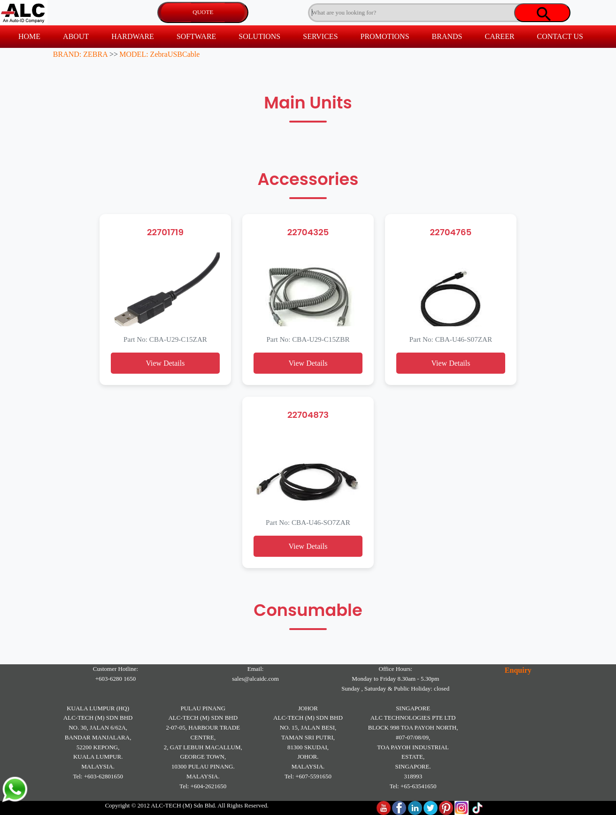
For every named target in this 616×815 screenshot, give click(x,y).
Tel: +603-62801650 (98, 776)
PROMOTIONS (385, 36)
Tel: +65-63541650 (413, 786)
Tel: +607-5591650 (308, 776)
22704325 (308, 232)
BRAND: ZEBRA (80, 54)
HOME (29, 36)
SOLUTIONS (259, 36)
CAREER (499, 36)
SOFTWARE (196, 36)
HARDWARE (132, 36)
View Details (165, 363)
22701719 (165, 232)
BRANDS (447, 36)
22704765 (451, 232)
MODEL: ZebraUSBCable (159, 54)
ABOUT (76, 36)
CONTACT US (560, 36)
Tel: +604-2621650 (202, 786)
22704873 (308, 415)
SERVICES (320, 36)
